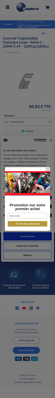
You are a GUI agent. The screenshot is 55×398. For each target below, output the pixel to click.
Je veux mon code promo (27, 224)
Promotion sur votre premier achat (27, 207)
